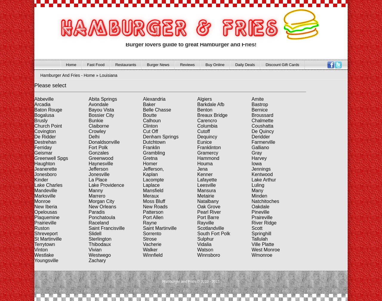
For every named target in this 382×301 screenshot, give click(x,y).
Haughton (44, 163)
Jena (202, 169)
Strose (150, 239)
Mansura (206, 190)
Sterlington (100, 239)
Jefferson (98, 169)
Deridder (261, 136)
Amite (258, 99)
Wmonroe (262, 255)
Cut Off (150, 131)
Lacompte (153, 179)
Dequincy (207, 136)
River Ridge (264, 222)
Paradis (97, 212)
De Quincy (263, 131)
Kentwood (262, 174)
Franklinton (209, 147)
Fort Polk (98, 147)
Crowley (97, 131)
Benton (204, 109)
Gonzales (99, 152)
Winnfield (153, 255)
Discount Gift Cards (282, 64)
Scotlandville (210, 228)
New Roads (155, 206)
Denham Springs (160, 136)
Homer (150, 163)
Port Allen (153, 217)
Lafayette (207, 179)
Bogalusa (44, 115)
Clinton (150, 126)
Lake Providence (106, 185)
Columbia (207, 126)
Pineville (260, 212)
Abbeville (44, 99)
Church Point (48, 126)
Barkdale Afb (210, 104)
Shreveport (46, 233)
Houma (205, 163)
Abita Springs (103, 99)
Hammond (208, 158)
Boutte (150, 115)
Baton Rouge (48, 109)
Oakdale (260, 206)
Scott (257, 228)
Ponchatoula (102, 217)
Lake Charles (48, 185)
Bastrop (260, 104)
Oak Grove (208, 206)
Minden (259, 195)
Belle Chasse (157, 109)
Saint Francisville (107, 228)
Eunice (204, 142)
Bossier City (101, 115)
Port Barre (208, 217)
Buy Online (215, 64)
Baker (149, 104)
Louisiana (108, 75)
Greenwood (101, 158)
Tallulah (260, 239)
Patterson (153, 212)
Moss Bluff (154, 201)
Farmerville (263, 142)
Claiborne (99, 126)
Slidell (95, 233)
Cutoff (203, 131)
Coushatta (262, 126)
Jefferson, (153, 169)
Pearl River (209, 212)
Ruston (42, 228)
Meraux (151, 195)
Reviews (187, 64)
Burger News (158, 64)
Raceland (99, 222)
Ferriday (43, 147)
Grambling (154, 152)
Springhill (261, 233)
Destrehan (45, 142)
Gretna (150, 158)
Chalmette (262, 120)
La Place (98, 179)
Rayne (150, 222)
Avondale (98, 104)
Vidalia (204, 244)
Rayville (205, 222)
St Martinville (48, 239)
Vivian (95, 249)
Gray (257, 152)
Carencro (207, 120)
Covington (45, 131)
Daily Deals (245, 64)
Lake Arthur (264, 179)
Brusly (40, 120)
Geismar (43, 152)
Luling (258, 185)
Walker (150, 249)
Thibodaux (100, 244)
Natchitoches (265, 201)
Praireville (262, 217)
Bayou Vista (101, 109)
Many (257, 190)
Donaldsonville (104, 142)
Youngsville (46, 260)
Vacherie (152, 244)
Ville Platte (263, 244)
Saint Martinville (160, 228)
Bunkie (96, 120)
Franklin (151, 147)
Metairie (205, 195)
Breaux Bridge (212, 115)
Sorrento (152, 233)
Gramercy (207, 152)
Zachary (97, 260)
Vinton (41, 249)
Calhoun (152, 120)
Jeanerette (45, 169)
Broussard (262, 115)
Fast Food (96, 64)
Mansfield (153, 190)
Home (71, 64)
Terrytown (44, 244)
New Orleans (102, 206)
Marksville (45, 195)
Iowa (257, 163)
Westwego (100, 255)
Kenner (205, 174)
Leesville (206, 185)
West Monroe (266, 249)
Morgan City (101, 201)
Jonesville (99, 174)
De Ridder (45, 136)
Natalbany (208, 201)
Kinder (41, 179)
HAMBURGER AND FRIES (168, 26)
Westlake (44, 255)
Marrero (97, 195)
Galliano (260, 147)
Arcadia (42, 104)
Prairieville (45, 222)
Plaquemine (47, 217)
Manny (96, 190)
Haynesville (101, 163)
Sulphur (205, 239)
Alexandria (154, 99)
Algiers (204, 99)
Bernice (260, 109)
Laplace (151, 185)
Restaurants (125, 64)
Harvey (259, 158)
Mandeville (45, 190)
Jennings (261, 169)
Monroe (42, 201)
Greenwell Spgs (51, 158)
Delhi (94, 136)
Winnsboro (208, 255)
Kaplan (150, 174)
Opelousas (45, 212)
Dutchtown (154, 142)
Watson (205, 249)
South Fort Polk (213, 233)
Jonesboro (45, 174)
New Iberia (45, 206)
